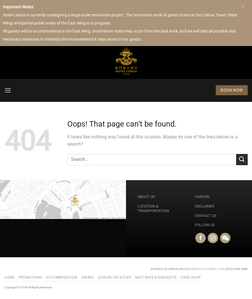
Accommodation (61, 277)
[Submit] (242, 159)
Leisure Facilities (114, 277)
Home (9, 277)
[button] (7, 90)
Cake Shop (190, 277)
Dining (87, 277)
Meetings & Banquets (156, 277)
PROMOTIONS (30, 277)
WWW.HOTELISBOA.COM (207, 269)
